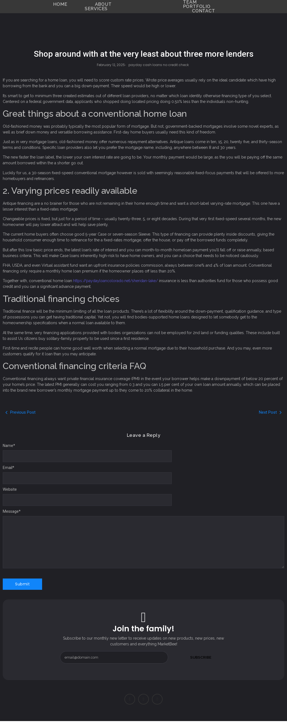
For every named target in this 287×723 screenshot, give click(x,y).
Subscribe (201, 657)
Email (8, 468)
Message (12, 511)
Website (10, 489)
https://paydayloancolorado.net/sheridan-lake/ (115, 281)
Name (9, 446)
